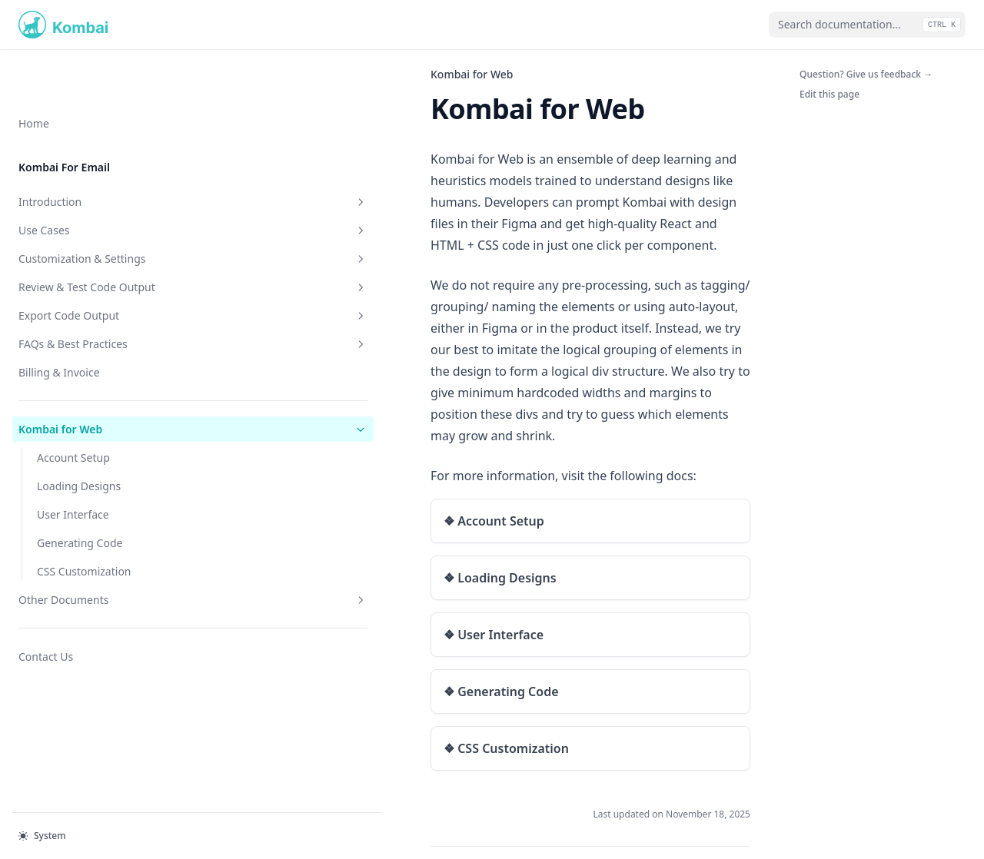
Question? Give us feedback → (866, 74)
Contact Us (45, 623)
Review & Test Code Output (94, 246)
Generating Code (79, 509)
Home (33, 74)
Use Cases (94, 181)
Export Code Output (94, 282)
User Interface (73, 481)
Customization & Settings (94, 209)
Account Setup (73, 424)
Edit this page (829, 94)
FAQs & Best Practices (94, 310)
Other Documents (94, 566)
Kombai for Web (94, 396)
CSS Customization (84, 538)
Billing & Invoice (59, 339)
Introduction (94, 152)
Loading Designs (79, 453)
